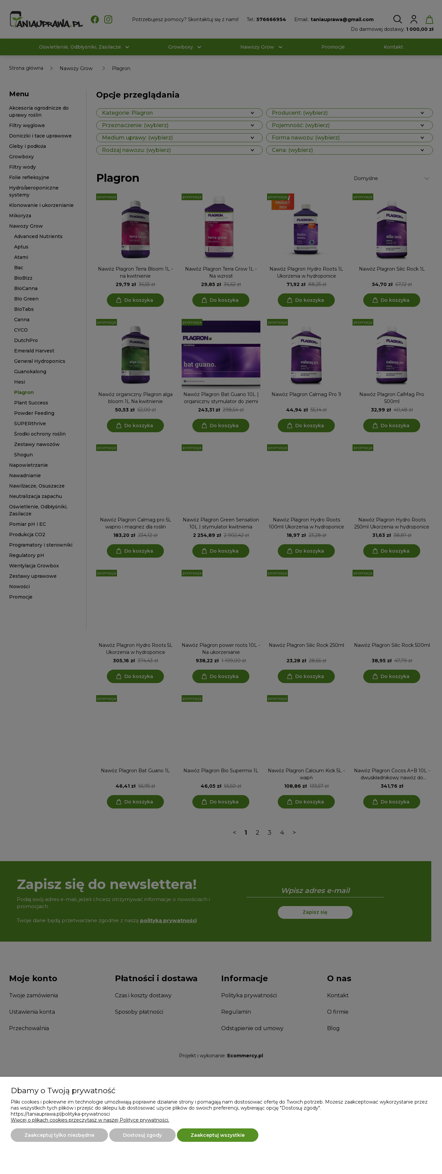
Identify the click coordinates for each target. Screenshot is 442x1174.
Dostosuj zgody (142, 1135)
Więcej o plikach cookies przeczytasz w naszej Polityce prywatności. (90, 1120)
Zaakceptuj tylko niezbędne (59, 1135)
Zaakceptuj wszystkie (218, 1135)
